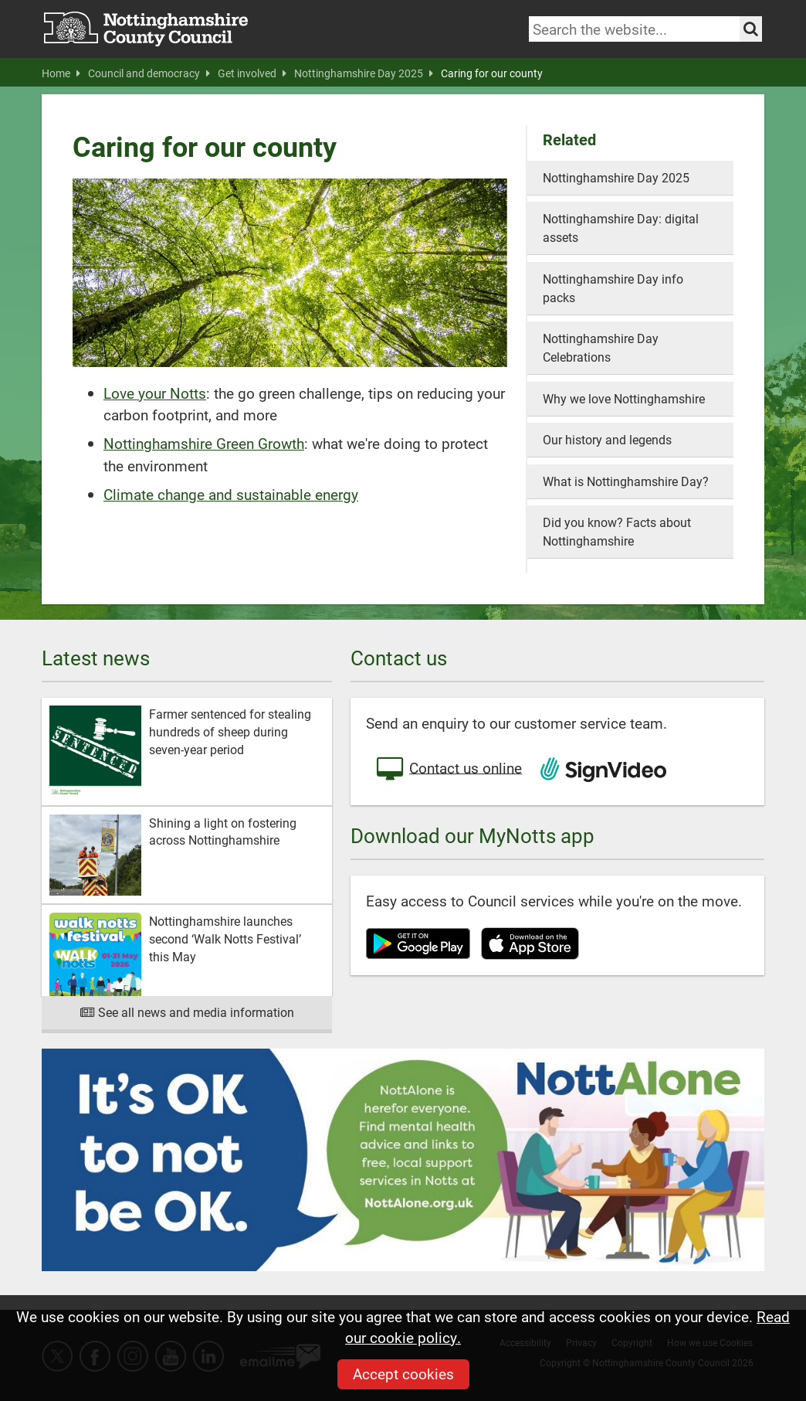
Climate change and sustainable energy (230, 494)
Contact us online (448, 769)
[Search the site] (751, 29)
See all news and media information (187, 1012)
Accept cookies (403, 1373)
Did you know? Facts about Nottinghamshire (617, 531)
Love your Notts (154, 393)
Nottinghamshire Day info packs (613, 287)
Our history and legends (607, 439)
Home (61, 73)
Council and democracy (149, 73)
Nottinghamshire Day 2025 (363, 73)
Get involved (252, 73)
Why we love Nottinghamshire (624, 398)
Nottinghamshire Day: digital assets (621, 227)
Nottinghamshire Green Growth (203, 443)
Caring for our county (492, 73)
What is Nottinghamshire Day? (626, 481)
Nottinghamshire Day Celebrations (601, 347)
